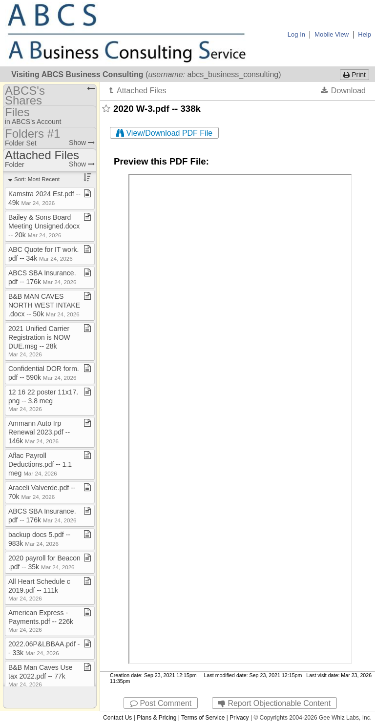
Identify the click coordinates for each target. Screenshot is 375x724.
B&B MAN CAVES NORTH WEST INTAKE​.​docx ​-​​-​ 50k (44, 305)
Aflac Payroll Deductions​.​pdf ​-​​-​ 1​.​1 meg (40, 464)
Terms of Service (203, 717)
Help (364, 34)
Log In (296, 34)
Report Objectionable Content (274, 703)
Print (354, 75)
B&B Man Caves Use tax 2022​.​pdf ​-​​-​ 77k (40, 675)
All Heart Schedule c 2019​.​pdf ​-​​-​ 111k (39, 589)
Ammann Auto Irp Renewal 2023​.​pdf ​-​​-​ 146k (39, 432)
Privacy (239, 717)
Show (82, 142)
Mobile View (331, 34)
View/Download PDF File (164, 133)
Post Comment (160, 703)
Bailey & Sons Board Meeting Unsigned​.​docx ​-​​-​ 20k (44, 226)
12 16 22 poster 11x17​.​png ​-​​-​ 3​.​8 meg (43, 400)
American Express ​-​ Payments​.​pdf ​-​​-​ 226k (40, 621)
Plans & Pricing (156, 717)
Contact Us (117, 717)
